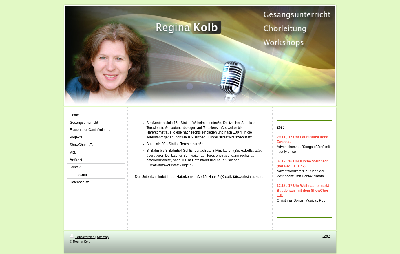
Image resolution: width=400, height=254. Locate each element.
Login (326, 236)
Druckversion (82, 237)
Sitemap (103, 237)
